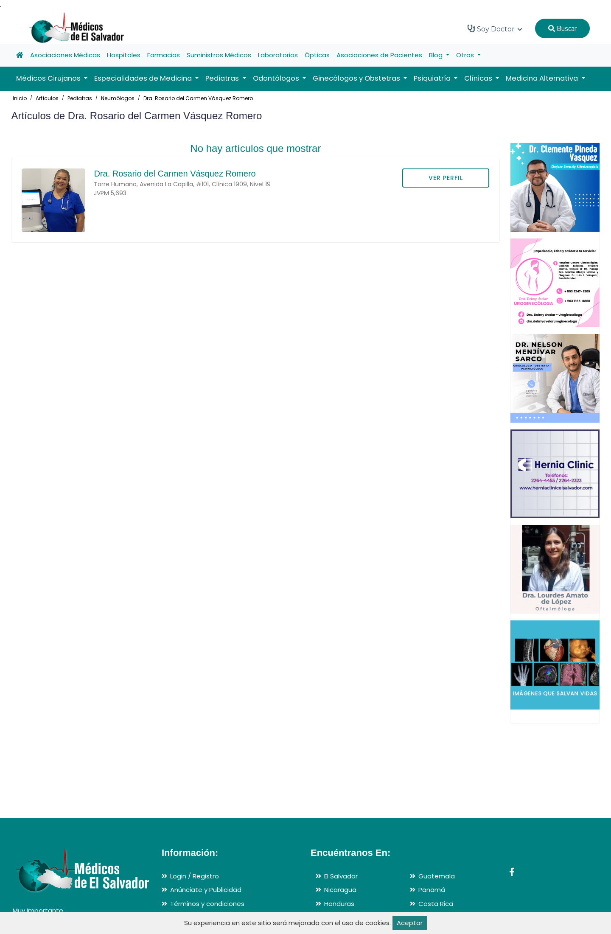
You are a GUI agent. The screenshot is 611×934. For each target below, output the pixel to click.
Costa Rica (435, 903)
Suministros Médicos (219, 54)
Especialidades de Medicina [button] (143, 78)
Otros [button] (466, 54)
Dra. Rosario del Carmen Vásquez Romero (198, 98)
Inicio (20, 98)
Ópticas (317, 54)
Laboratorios (278, 54)
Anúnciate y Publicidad (205, 889)
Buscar (562, 28)
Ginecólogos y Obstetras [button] (357, 78)
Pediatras (79, 98)
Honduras (339, 903)
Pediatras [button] (223, 78)
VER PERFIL (446, 178)
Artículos (47, 98)
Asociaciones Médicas (65, 54)
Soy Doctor (495, 29)
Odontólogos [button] (277, 78)
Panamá (431, 889)
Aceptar (410, 922)
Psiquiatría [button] (433, 78)
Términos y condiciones (207, 903)
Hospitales (123, 54)
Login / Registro (194, 876)
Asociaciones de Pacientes (379, 54)
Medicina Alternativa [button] (543, 78)
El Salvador (341, 876)
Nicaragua (340, 889)
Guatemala (436, 876)
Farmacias (163, 54)
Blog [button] (436, 54)
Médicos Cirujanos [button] (49, 78)
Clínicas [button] (479, 78)
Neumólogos (118, 98)
